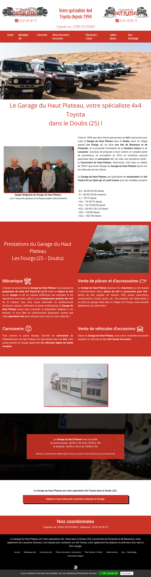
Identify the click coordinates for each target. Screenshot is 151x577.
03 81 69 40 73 (25, 20)
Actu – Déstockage (133, 36)
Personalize (127, 573)
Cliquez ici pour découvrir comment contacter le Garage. (75, 499)
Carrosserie (42, 35)
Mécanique (12, 281)
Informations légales (75, 556)
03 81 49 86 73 (125, 20)
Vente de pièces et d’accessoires (108, 281)
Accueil (10, 35)
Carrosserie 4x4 (46, 552)
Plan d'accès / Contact (92, 36)
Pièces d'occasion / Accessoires (60, 36)
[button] (11, 71)
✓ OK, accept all (108, 573)
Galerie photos (113, 36)
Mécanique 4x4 (23, 36)
